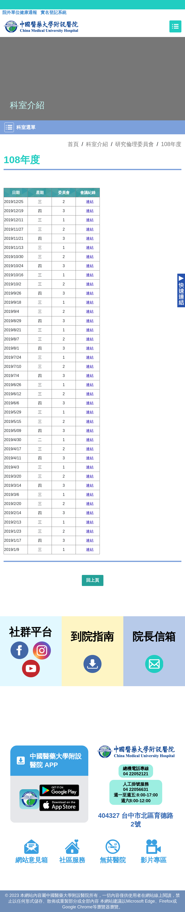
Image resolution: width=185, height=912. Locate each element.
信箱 (154, 664)
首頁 (73, 144)
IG (42, 650)
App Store (59, 805)
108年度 (171, 144)
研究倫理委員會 (134, 144)
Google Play (59, 790)
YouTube (31, 668)
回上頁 (92, 580)
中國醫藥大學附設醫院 (136, 752)
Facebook (20, 650)
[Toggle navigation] (175, 26)
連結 (90, 202)
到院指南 (92, 664)
